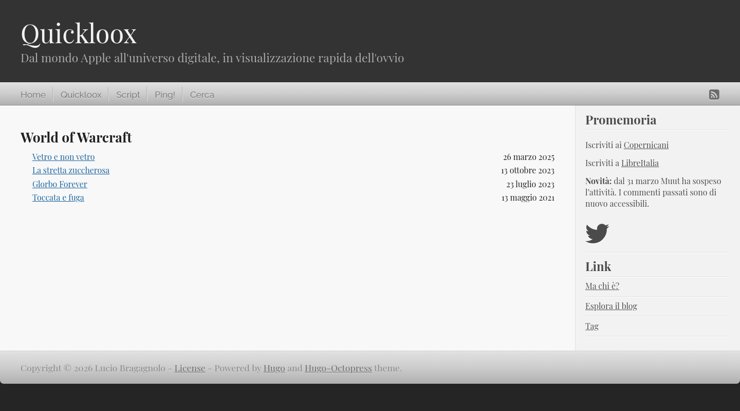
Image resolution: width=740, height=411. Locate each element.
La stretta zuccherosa (70, 170)
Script (128, 95)
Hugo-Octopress (338, 367)
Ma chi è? (602, 285)
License (190, 367)
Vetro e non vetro (63, 156)
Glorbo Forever (59, 183)
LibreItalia (640, 162)
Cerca (202, 95)
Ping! (165, 95)
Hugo (274, 367)
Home (33, 95)
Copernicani (646, 144)
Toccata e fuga (58, 197)
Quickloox (79, 32)
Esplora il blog (611, 305)
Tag (592, 325)
